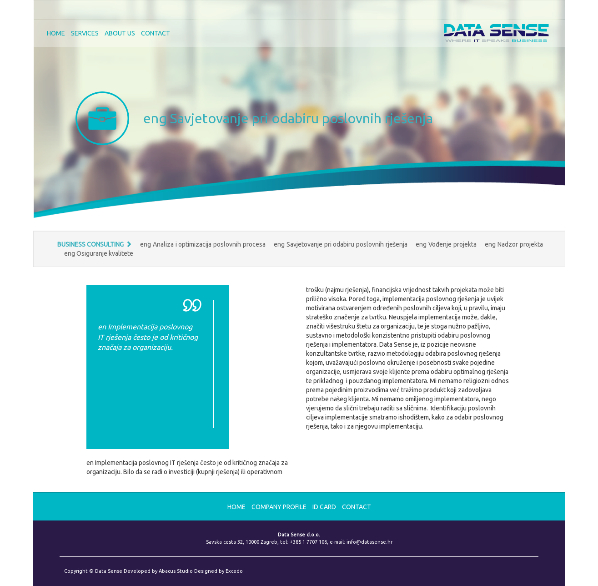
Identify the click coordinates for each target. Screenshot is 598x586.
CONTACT (155, 33)
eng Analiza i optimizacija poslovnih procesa (203, 244)
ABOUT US (120, 33)
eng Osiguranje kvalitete (98, 253)
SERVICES (85, 33)
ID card (324, 506)
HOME (56, 33)
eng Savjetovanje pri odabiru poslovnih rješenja (341, 244)
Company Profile (279, 506)
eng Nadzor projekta (514, 244)
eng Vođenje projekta (447, 244)
